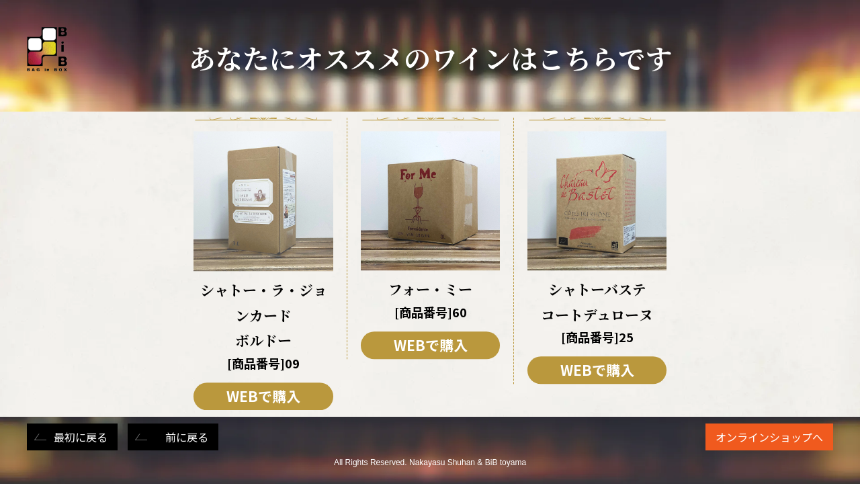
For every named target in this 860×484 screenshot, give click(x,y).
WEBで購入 (263, 396)
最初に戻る (81, 437)
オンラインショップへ (769, 437)
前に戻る (186, 437)
